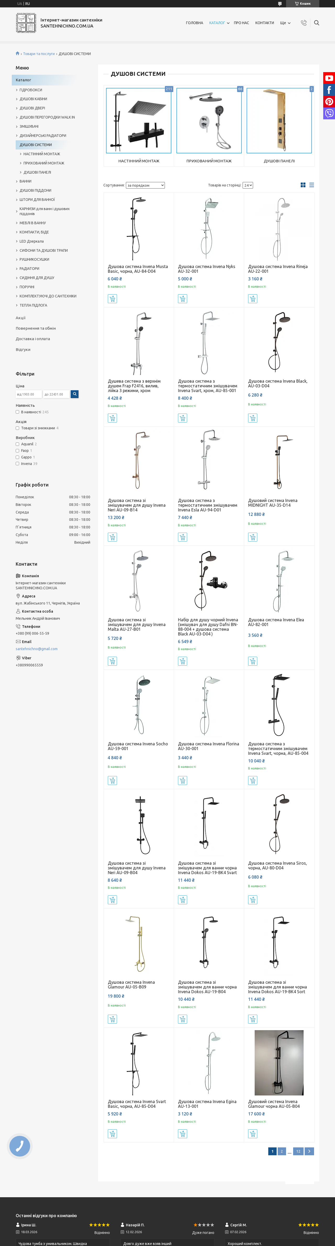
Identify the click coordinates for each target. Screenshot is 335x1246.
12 (298, 1151)
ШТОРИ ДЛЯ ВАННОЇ (37, 199)
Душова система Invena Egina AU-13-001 (207, 1104)
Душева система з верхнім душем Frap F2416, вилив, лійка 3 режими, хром (134, 386)
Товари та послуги (39, 54)
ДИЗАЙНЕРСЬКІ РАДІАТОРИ (43, 135)
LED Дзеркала (32, 241)
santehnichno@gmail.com (37, 649)
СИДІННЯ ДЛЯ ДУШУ (37, 278)
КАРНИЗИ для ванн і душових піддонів (45, 211)
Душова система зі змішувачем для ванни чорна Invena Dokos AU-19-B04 (207, 987)
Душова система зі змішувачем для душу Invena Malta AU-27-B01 (137, 624)
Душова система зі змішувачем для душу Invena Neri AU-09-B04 (137, 868)
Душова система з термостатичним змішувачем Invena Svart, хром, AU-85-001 (207, 386)
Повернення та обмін (36, 328)
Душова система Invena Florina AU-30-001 (208, 746)
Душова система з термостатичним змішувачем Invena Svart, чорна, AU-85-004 (278, 748)
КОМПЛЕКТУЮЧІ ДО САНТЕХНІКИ (48, 296)
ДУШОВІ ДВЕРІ (32, 108)
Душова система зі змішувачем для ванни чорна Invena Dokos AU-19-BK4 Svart (207, 868)
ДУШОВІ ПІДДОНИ (35, 190)
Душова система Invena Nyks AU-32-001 (206, 269)
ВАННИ (25, 181)
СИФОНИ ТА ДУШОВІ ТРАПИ (44, 250)
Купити (112, 298)
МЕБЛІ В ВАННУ (33, 223)
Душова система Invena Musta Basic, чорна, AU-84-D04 (138, 269)
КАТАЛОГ (217, 23)
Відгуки (23, 349)
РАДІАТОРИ (29, 268)
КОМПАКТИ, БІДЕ (34, 232)
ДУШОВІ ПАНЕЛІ (279, 161)
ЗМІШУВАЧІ (29, 126)
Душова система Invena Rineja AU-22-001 (278, 269)
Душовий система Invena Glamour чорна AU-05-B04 (274, 1104)
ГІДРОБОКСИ (31, 90)
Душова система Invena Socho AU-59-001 (138, 746)
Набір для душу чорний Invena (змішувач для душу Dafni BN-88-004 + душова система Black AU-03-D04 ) (208, 626)
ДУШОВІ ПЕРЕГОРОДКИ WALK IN (47, 117)
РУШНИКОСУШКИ (34, 259)
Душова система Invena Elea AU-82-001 (276, 622)
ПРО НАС (241, 23)
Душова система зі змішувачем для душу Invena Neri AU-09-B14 (137, 505)
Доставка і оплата (33, 338)
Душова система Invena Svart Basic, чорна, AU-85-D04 (137, 1104)
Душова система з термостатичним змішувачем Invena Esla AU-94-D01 (207, 505)
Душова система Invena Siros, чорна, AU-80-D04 (277, 865)
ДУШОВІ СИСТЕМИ (36, 145)
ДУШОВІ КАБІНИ (33, 99)
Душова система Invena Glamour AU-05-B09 (131, 984)
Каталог (23, 80)
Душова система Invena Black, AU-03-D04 (278, 383)
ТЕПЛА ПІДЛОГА (33, 305)
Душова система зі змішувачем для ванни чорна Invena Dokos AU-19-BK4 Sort (277, 987)
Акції (20, 317)
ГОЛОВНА (194, 23)
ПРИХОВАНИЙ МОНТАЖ (209, 161)
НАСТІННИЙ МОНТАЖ (138, 161)
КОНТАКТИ (264, 23)
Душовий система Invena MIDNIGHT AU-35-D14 (273, 502)
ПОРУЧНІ (27, 287)
